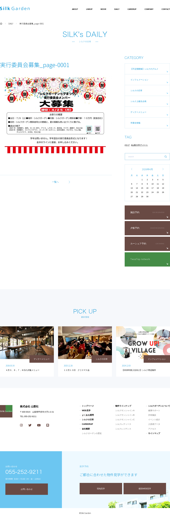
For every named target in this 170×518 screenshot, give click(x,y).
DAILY (116, 9)
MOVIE (103, 9)
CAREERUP (132, 9)
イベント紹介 (154, 419)
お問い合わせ (27, 489)
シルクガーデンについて (159, 406)
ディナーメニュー (138, 112)
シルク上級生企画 (138, 101)
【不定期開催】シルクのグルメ (144, 69)
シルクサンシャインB (124, 415)
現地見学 (101, 488)
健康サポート (154, 410)
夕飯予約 (134, 228)
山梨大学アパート (140, 145)
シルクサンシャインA (124, 410)
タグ (128, 145)
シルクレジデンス (123, 429)
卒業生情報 (135, 123)
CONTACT (166, 9)
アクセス (152, 429)
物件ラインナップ (123, 406)
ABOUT (75, 9)
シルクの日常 (136, 90)
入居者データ (154, 424)
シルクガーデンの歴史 (92, 433)
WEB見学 (86, 410)
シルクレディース (123, 424)
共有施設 (152, 415)
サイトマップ (154, 433)
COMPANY (148, 9)
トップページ (88, 406)
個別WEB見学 (145, 488)
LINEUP (89, 9)
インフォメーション (139, 80)
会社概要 (86, 429)
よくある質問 (88, 415)
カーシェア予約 (138, 243)
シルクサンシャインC (125, 419)
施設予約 (134, 212)
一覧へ (55, 182)
